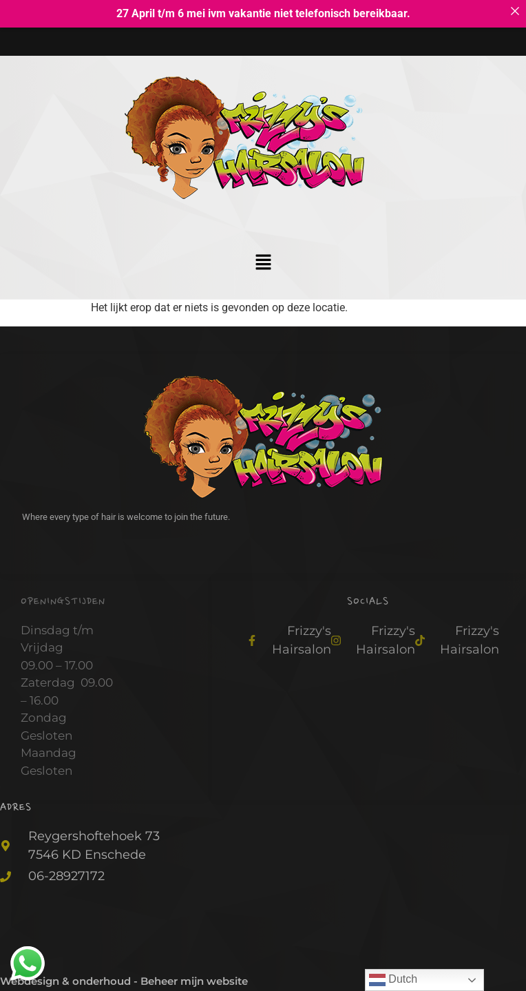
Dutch (393, 980)
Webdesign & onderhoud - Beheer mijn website (124, 977)
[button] (263, 259)
